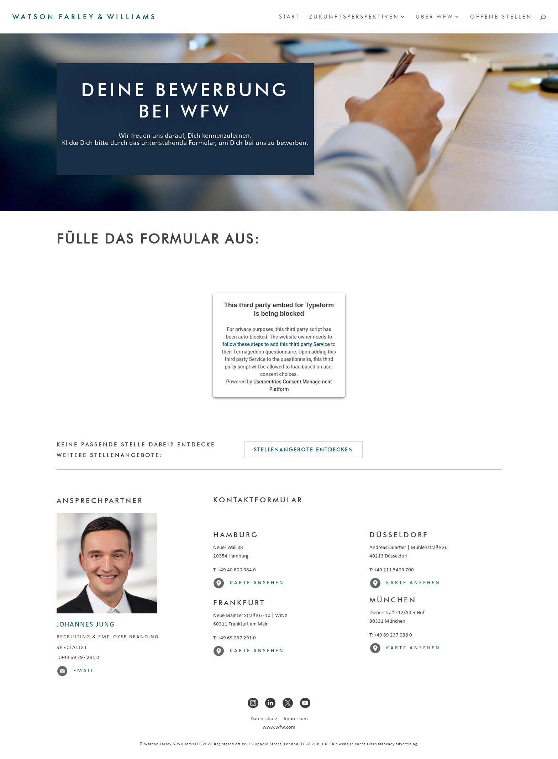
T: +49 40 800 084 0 (234, 570)
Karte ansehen (257, 583)
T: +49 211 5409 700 (391, 570)
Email (83, 671)
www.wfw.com (279, 727)
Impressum (296, 719)
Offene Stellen (501, 17)
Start (289, 17)
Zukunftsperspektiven (354, 17)
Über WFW (435, 17)
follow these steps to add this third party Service (276, 344)
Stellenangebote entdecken (303, 449)
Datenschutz (267, 719)
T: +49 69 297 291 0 (78, 657)
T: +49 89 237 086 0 (390, 635)
